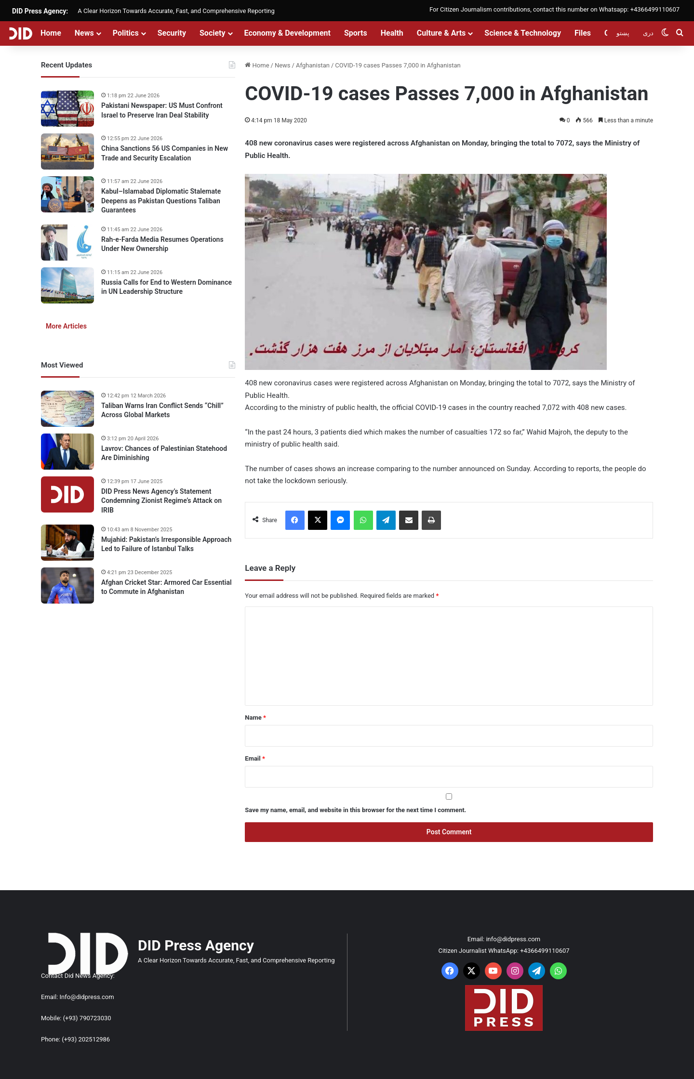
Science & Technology (522, 33)
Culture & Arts (441, 33)
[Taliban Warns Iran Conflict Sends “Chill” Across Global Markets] (67, 409)
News (84, 33)
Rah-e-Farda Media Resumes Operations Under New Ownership (162, 244)
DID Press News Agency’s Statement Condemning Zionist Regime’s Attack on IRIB (161, 500)
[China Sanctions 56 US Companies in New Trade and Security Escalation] (67, 151)
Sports (355, 33)
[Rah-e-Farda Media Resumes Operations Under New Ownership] (67, 242)
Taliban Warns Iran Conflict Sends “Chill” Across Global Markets (162, 410)
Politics (126, 33)
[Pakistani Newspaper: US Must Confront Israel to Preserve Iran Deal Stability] (67, 109)
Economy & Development (287, 33)
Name (255, 717)
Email (255, 758)
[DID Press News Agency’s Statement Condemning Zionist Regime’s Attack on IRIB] (67, 494)
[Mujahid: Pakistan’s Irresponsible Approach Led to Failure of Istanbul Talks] (67, 543)
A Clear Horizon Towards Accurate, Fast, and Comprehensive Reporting (176, 10)
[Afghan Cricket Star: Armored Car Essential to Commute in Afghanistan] (67, 585)
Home (50, 33)
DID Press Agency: (40, 11)
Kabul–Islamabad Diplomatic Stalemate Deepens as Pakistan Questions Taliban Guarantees (161, 200)
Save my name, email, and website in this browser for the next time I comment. (355, 810)
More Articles (66, 326)
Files (582, 33)
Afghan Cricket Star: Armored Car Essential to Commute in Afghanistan (166, 587)
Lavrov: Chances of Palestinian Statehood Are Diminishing (164, 453)
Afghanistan (313, 65)
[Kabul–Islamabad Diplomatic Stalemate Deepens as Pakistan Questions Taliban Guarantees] (67, 194)
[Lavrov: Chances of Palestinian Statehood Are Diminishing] (67, 452)
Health (392, 33)
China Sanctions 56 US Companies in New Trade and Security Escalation (164, 153)
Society (213, 33)
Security (172, 33)
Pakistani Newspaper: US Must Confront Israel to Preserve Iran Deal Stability (162, 110)
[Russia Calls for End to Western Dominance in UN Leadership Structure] (67, 285)
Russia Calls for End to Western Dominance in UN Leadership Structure (166, 287)
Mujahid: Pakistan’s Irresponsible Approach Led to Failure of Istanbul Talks (166, 544)
